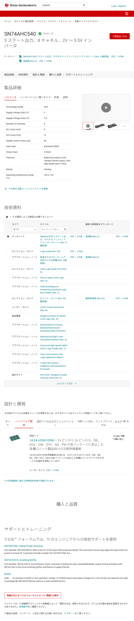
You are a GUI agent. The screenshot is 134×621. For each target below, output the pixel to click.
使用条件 (23, 606)
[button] (7, 14)
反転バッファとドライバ (86, 21)
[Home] (20, 5)
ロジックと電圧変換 (24, 21)
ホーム (7, 21)
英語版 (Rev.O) (30, 61)
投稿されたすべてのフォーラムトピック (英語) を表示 (32, 595)
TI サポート (69, 613)
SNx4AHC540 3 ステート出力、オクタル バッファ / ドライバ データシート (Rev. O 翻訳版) (66, 56)
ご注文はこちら (119, 36)
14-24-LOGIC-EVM (41, 440)
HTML (121, 56)
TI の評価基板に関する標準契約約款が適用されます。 (29, 481)
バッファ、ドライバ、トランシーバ (54, 21)
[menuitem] (118, 14)
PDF (113, 56)
